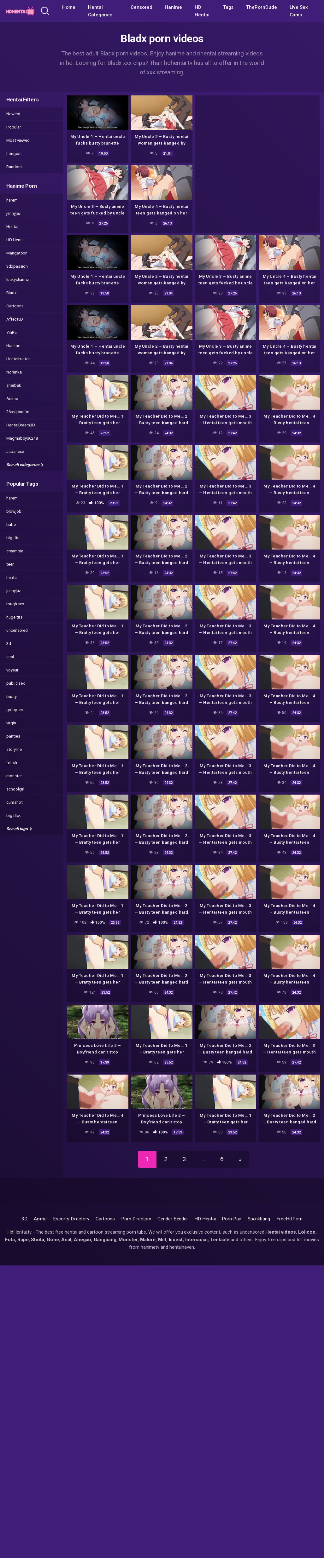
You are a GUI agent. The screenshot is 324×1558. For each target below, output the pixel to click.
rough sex (15, 604)
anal (10, 656)
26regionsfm (17, 411)
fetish (11, 762)
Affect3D (14, 319)
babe (11, 524)
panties (13, 736)
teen (10, 564)
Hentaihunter (18, 359)
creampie (14, 551)
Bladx (11, 292)
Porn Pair (231, 1219)
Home (68, 7)
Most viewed (18, 140)
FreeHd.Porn (289, 1219)
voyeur (12, 670)
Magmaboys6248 (22, 438)
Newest (13, 113)
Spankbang (259, 1219)
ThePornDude (261, 7)
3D (24, 1219)
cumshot (14, 802)
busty (11, 696)
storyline (14, 749)
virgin (11, 723)
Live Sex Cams (299, 11)
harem (12, 200)
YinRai (12, 332)
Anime (12, 398)
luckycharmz (17, 279)
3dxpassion (17, 266)
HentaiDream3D (20, 425)
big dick (13, 815)
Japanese (15, 451)
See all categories (25, 464)
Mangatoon (16, 253)
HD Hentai (202, 11)
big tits (12, 537)
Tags (228, 7)
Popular (13, 127)
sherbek (13, 385)
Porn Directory (136, 1219)
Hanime (173, 7)
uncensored (17, 630)
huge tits (14, 617)
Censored (141, 7)
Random (14, 166)
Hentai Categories (100, 11)
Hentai (12, 226)
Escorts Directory (71, 1219)
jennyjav (13, 213)
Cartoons (14, 306)
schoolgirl (15, 789)
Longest (13, 153)
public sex (15, 683)
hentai (12, 577)
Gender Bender (172, 1219)
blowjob (13, 511)
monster (13, 775)
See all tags (19, 828)
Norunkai (14, 372)
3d (8, 643)
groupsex (15, 709)
